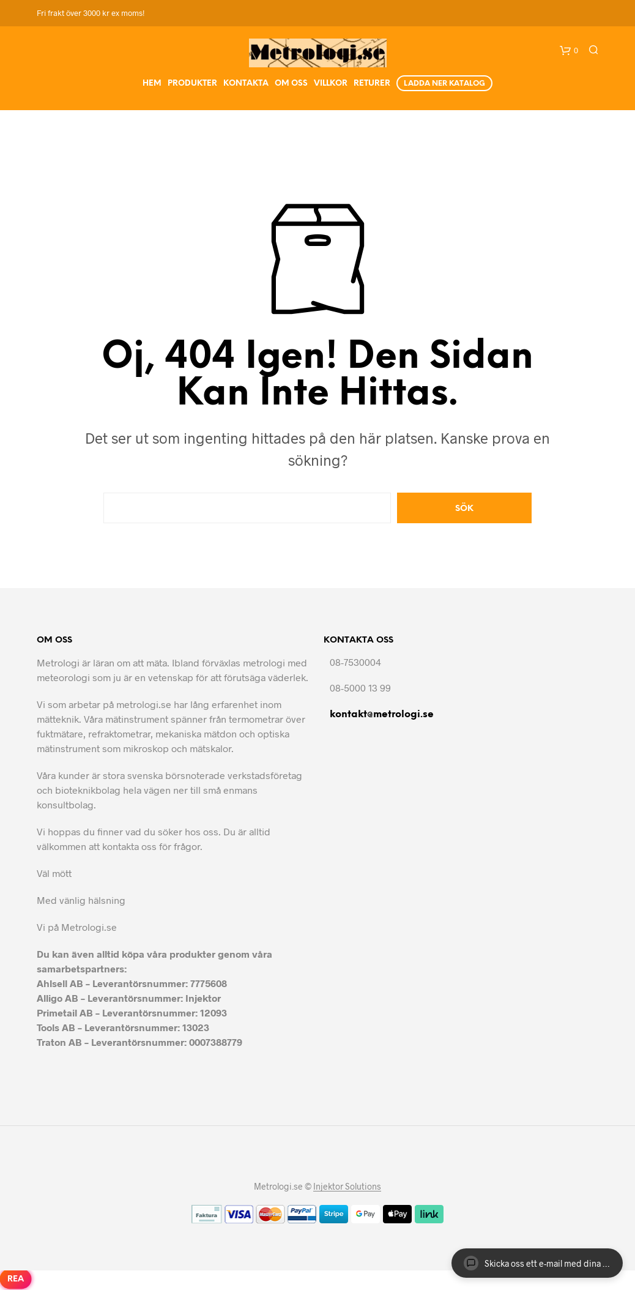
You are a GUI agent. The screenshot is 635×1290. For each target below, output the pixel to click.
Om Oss (291, 84)
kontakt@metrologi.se (382, 714)
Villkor (330, 84)
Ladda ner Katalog (444, 84)
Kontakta (246, 84)
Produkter (192, 84)
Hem (152, 84)
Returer (372, 84)
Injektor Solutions (347, 1186)
